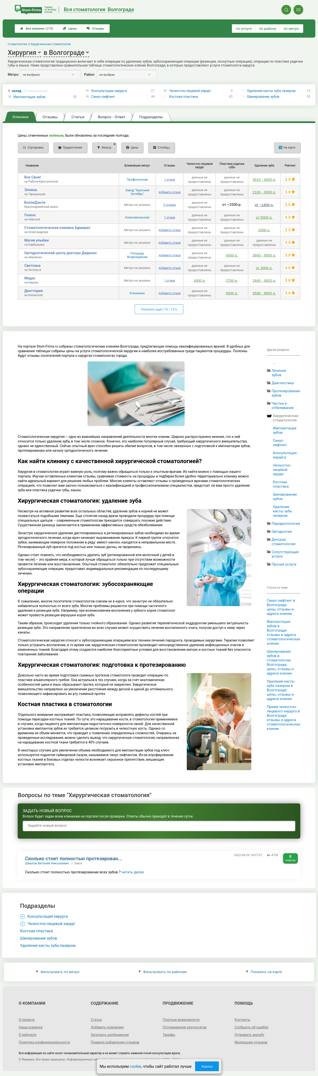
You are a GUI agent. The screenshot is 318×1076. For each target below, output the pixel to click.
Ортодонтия (282, 531)
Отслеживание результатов (185, 1027)
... (274, 362)
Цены (70, 28)
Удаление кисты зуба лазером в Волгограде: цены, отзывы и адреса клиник (281, 690)
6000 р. (232, 293)
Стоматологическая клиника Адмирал (57, 227)
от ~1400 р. (264, 205)
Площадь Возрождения (137, 255)
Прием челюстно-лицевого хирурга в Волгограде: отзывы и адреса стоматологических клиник (283, 718)
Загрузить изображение (110, 1035)
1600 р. (200, 280)
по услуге (244, 28)
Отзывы (95, 28)
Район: (89, 74)
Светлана (32, 265)
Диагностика (283, 383)
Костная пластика (183, 96)
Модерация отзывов (251, 1042)
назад (30, 91)
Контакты (242, 1020)
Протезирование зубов (286, 393)
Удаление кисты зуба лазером (271, 90)
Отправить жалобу (249, 1035)
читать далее (133, 872)
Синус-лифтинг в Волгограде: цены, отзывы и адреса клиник (281, 607)
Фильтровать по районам (163, 972)
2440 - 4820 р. (264, 280)
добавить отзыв (169, 192)
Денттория (33, 291)
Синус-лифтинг (103, 96)
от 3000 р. (264, 268)
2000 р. (264, 230)
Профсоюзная (137, 179)
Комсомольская (137, 217)
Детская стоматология (283, 541)
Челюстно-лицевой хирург (190, 90)
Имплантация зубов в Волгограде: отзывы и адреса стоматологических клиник (283, 632)
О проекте (27, 1020)
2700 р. (232, 280)
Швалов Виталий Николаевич (47, 863)
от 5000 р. (264, 217)
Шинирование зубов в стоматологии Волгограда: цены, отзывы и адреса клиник (280, 662)
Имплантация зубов (29, 97)
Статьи (96, 1020)
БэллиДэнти (34, 202)
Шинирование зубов (263, 96)
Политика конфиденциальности (44, 1042)
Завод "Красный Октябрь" (137, 192)
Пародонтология (286, 523)
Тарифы (169, 1035)
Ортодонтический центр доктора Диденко (60, 253)
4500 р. (232, 255)
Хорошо (207, 1066)
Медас (29, 278)
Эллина (30, 190)
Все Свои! (32, 177)
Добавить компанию (107, 1027)
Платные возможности (181, 1020)
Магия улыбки (36, 240)
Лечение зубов (279, 372)
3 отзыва (169, 205)
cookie (135, 1066)
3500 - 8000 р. (264, 293)
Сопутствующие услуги (285, 554)
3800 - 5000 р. (264, 255)
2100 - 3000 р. (264, 192)
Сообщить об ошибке (251, 1027)
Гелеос (30, 215)
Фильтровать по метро (58, 972)
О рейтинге (27, 1035)
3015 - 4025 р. (264, 179)
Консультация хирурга (109, 90)
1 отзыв (169, 179)
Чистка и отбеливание (283, 405)
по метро (291, 28)
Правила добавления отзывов (115, 1042)
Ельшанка (137, 293)
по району (267, 28)
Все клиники (36, 28)
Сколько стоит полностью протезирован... (73, 858)
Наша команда (30, 1027)
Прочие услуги (284, 564)
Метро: (13, 74)
